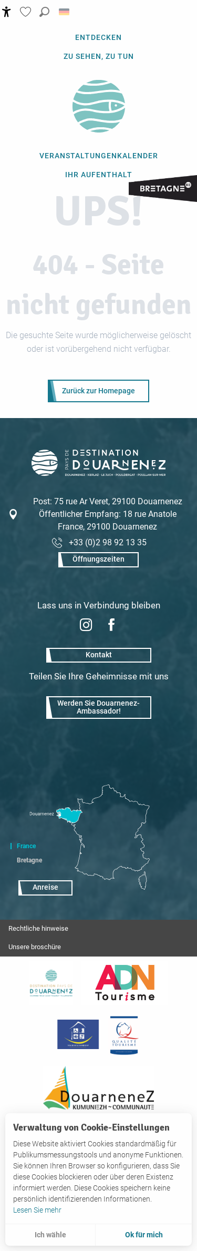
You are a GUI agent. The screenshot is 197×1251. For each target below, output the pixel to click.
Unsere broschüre (34, 947)
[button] (44, 12)
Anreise (45, 887)
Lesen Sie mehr (37, 1210)
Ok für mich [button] (144, 1234)
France (26, 846)
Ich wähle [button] (50, 1234)
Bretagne (29, 860)
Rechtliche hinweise (38, 928)
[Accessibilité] (6, 11)
